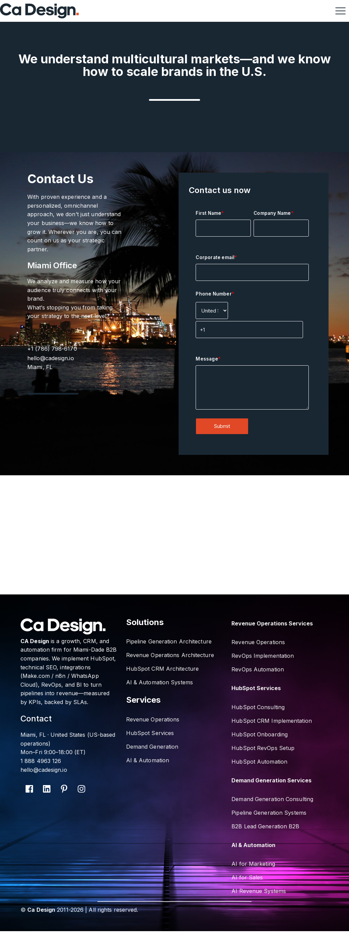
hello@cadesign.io (54, 358)
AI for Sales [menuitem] (247, 877)
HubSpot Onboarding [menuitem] (259, 734)
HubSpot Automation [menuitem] (259, 761)
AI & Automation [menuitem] (147, 760)
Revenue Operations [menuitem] (153, 719)
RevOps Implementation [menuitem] (262, 655)
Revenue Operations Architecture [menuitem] (170, 655)
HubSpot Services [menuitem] (150, 733)
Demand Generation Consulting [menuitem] (272, 799)
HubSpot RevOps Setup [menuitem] (262, 748)
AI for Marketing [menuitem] (253, 863)
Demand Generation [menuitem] (152, 746)
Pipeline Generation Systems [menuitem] (268, 812)
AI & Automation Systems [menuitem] (159, 682)
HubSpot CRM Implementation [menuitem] (271, 720)
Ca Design (41, 909)
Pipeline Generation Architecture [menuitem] (169, 641)
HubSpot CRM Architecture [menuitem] (162, 668)
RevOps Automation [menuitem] (257, 669)
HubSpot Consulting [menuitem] (258, 707)
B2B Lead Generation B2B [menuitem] (265, 826)
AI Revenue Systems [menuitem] (258, 891)
